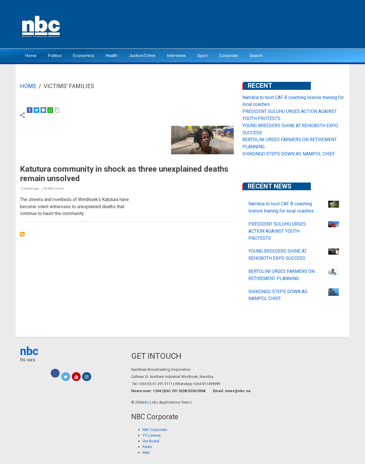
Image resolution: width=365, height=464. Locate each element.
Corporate (228, 55)
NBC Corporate (155, 429)
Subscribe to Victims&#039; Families (22, 234)
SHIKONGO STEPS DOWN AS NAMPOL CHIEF (288, 154)
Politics (55, 55)
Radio (147, 447)
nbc (29, 351)
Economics (83, 55)
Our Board (151, 441)
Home (30, 55)
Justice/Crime (142, 55)
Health (111, 55)
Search (256, 55)
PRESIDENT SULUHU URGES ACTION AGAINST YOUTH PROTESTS (277, 231)
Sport (202, 55)
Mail (146, 452)
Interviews (176, 55)
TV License (152, 435)
